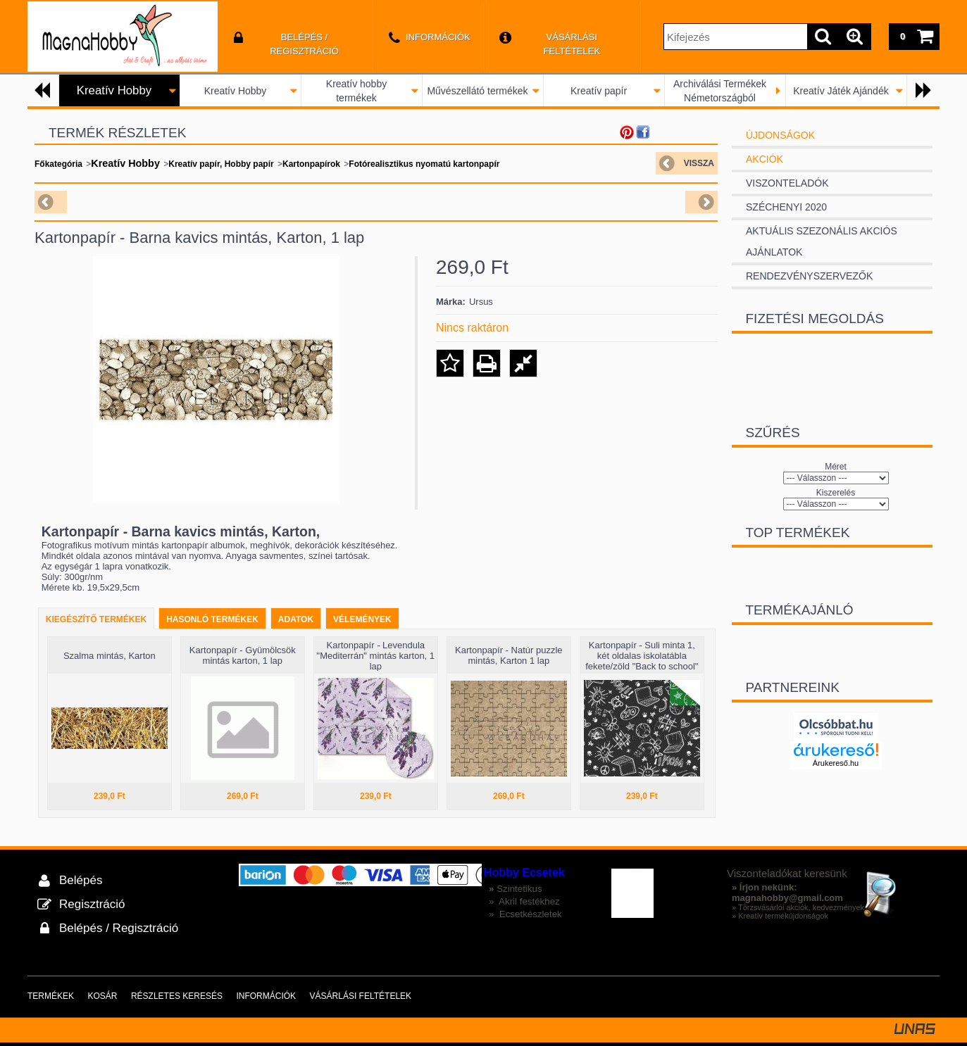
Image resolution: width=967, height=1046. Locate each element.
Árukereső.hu (836, 763)
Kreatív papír (598, 90)
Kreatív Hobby (235, 90)
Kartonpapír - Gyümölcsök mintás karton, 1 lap (242, 655)
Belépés (80, 880)
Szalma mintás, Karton (109, 655)
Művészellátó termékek (477, 90)
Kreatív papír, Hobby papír (220, 164)
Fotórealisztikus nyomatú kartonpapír (424, 164)
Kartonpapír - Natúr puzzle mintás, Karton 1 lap (508, 655)
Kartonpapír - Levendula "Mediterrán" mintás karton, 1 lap (376, 656)
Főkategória (58, 164)
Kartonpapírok (311, 164)
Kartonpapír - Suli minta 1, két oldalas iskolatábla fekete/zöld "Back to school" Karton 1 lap (641, 661)
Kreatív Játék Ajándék (840, 90)
